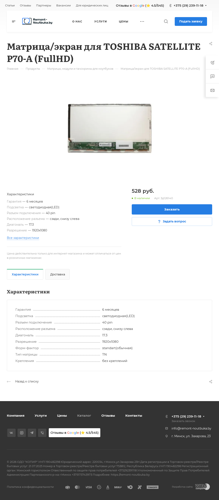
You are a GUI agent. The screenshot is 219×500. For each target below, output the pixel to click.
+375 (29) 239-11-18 (188, 5)
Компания (15, 415)
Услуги (41, 415)
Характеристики (25, 274)
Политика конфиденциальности (30, 486)
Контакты (133, 415)
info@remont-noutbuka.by (191, 428)
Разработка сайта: (182, 486)
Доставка (57, 274)
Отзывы (108, 415)
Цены (62, 415)
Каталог (84, 415)
